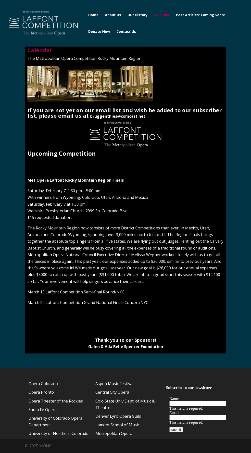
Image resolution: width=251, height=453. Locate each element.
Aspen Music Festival (114, 383)
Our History (137, 15)
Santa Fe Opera (42, 409)
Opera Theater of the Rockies (55, 401)
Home (93, 15)
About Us (113, 15)
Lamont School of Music (117, 425)
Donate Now (99, 32)
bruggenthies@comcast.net (117, 116)
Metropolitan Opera (113, 433)
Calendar (162, 15)
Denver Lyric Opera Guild (118, 416)
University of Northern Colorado (58, 433)
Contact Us (126, 32)
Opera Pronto (41, 392)
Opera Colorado (43, 383)
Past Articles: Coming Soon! (200, 15)
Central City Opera (112, 392)
